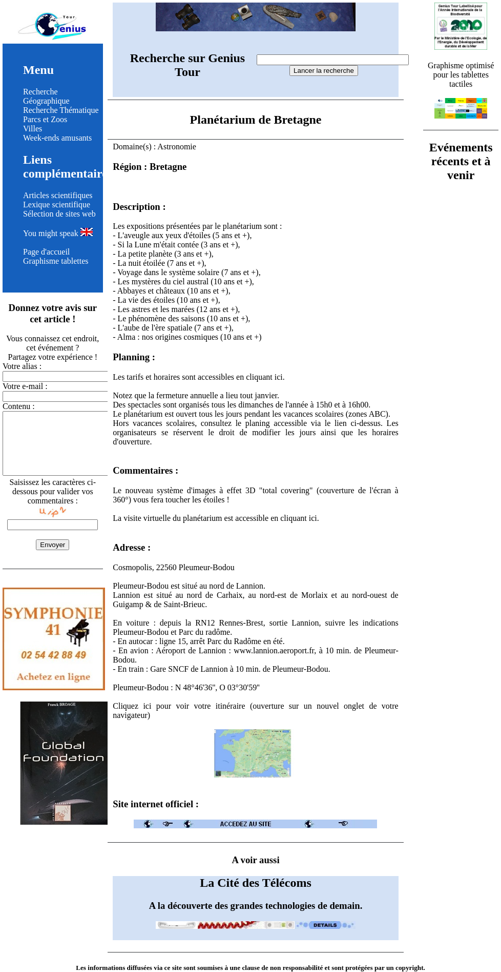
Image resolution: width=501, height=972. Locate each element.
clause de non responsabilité (282, 967)
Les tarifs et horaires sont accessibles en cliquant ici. (198, 377)
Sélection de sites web (59, 213)
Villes (32, 128)
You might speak (58, 233)
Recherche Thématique (61, 110)
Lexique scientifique (56, 204)
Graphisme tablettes (56, 261)
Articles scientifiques (58, 195)
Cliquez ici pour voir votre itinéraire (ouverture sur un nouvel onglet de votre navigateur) (255, 741)
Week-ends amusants (57, 137)
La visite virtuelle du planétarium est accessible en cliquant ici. (216, 518)
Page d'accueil (46, 251)
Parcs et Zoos (45, 119)
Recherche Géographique (46, 96)
